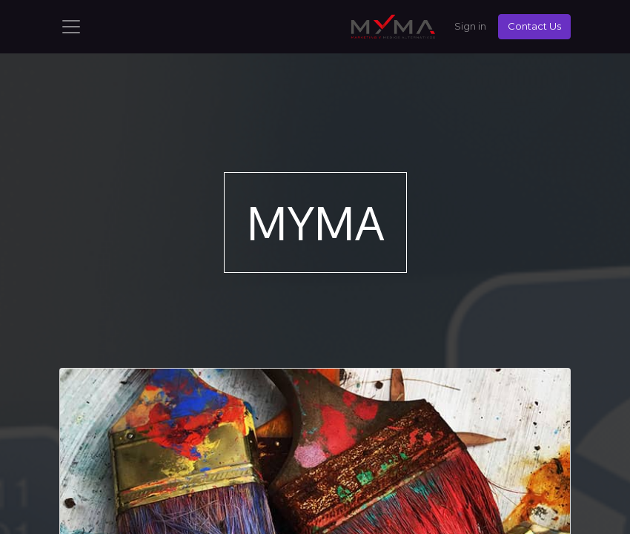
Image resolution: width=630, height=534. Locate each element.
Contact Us (534, 26)
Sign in (470, 26)
